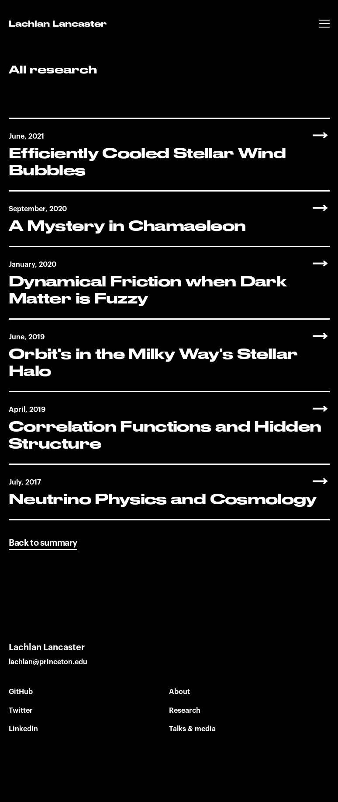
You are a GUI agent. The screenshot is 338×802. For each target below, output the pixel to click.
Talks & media (192, 728)
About (179, 691)
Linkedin (23, 728)
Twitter (21, 710)
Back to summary (43, 543)
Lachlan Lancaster (58, 24)
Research (184, 710)
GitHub (21, 691)
